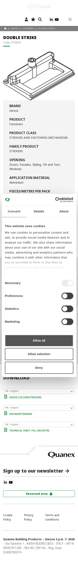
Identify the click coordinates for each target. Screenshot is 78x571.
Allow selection (39, 354)
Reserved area (37, 494)
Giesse (15, 28)
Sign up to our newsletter (33, 471)
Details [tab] (39, 211)
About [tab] (63, 211)
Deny (39, 367)
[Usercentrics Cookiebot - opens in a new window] (55, 199)
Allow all (39, 340)
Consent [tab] (14, 211)
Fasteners (28, 28)
